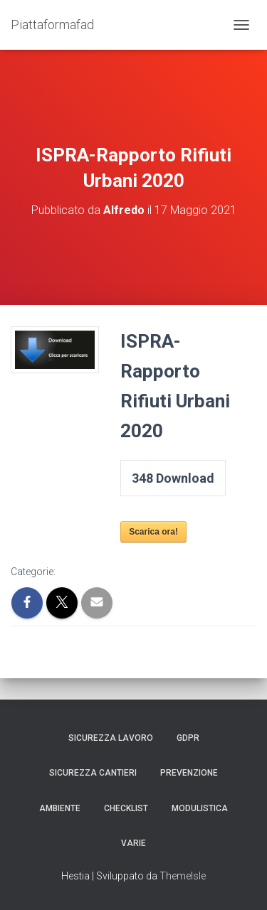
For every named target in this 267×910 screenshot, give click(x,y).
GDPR (188, 738)
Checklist (126, 808)
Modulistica (200, 808)
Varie (133, 843)
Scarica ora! (153, 532)
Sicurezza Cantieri (93, 773)
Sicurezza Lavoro (110, 738)
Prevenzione (189, 773)
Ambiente (59, 808)
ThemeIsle (182, 876)
